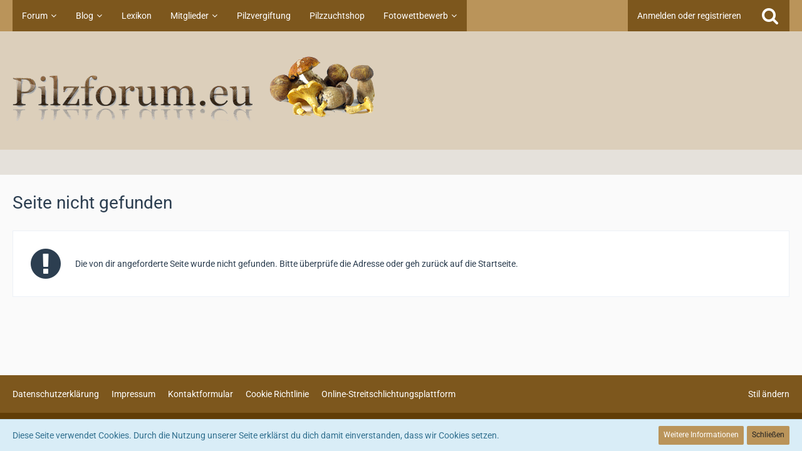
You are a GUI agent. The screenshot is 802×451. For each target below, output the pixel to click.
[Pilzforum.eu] (401, 90)
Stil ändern (768, 394)
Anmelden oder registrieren (689, 16)
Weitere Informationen (701, 434)
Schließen (768, 434)
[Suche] (770, 15)
